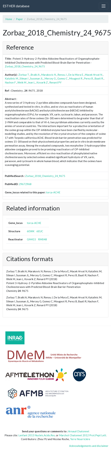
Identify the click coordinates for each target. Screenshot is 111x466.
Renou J (62, 74)
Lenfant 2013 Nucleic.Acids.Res (36, 435)
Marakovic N (48, 74)
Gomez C (62, 78)
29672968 (25, 184)
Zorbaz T (23, 74)
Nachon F (10, 82)
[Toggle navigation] (103, 6)
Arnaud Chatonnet (78, 431)
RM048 (42, 239)
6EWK (30, 231)
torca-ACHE (53, 192)
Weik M (21, 82)
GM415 (31, 239)
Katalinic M (11, 78)
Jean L (31, 82)
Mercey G (50, 78)
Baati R (98, 78)
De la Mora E (75, 74)
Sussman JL (36, 78)
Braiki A (35, 74)
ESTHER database (16, 6)
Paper (19, 19)
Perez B (88, 78)
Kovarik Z (42, 82)
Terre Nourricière (80, 439)
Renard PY (55, 82)
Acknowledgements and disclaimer (88, 445)
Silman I (24, 78)
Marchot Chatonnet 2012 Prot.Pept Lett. (83, 435)
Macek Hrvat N (93, 74)
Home (8, 19)
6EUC (39, 231)
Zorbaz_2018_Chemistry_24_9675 (25, 66)
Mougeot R (75, 78)
